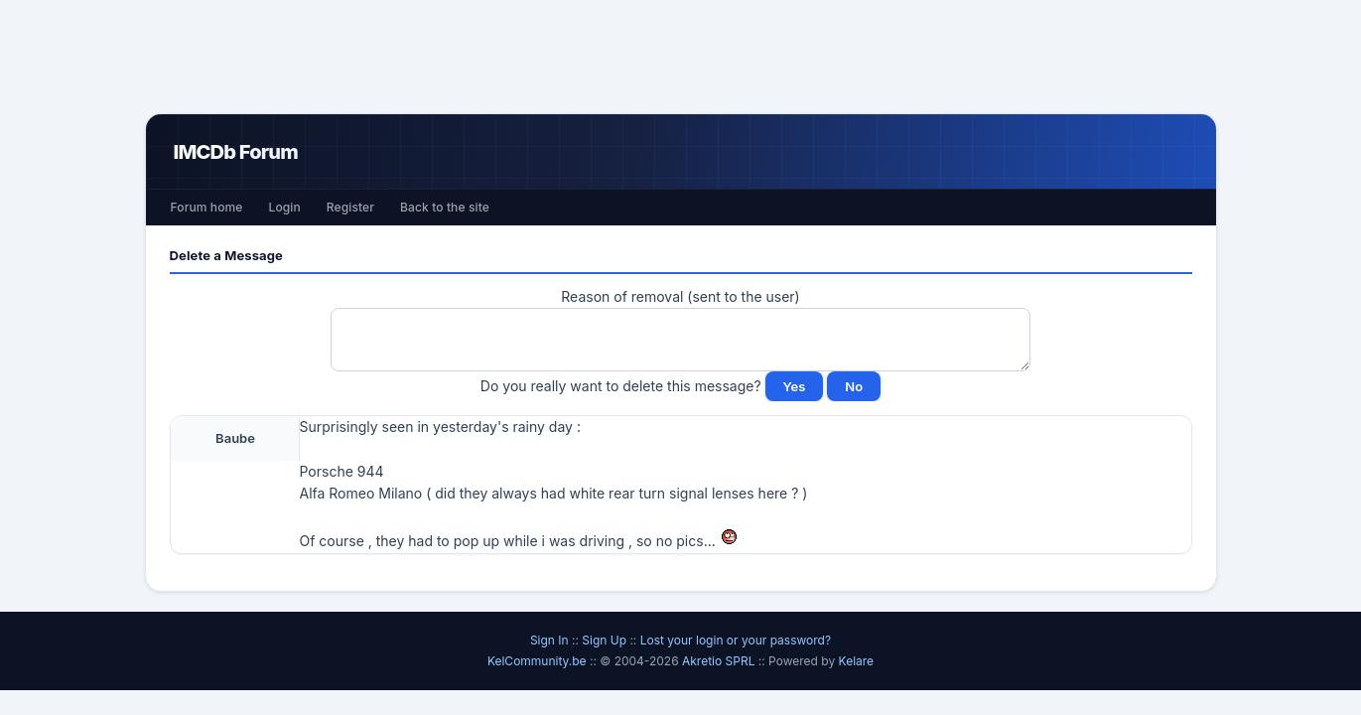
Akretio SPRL (720, 660)
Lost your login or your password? (735, 640)
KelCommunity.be (538, 660)
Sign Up (604, 640)
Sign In (549, 640)
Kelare (857, 660)
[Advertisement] (681, 56)
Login (284, 207)
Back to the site (444, 207)
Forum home (207, 207)
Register (350, 207)
